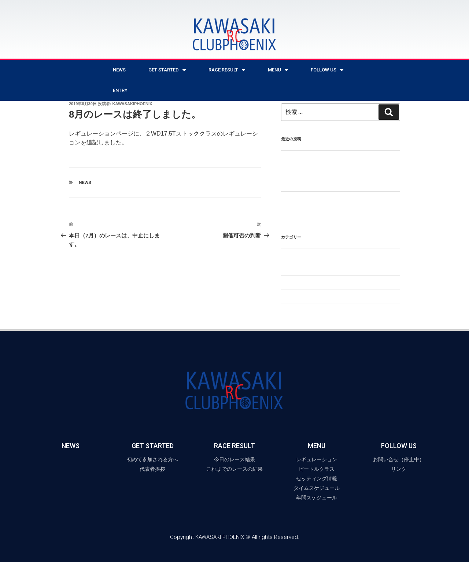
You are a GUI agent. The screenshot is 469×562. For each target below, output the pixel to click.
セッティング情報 (301, 269)
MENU (278, 70)
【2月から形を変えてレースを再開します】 (331, 171)
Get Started (167, 70)
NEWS (119, 70)
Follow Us (327, 70)
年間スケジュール (301, 296)
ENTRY (120, 90)
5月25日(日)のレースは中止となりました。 (330, 157)
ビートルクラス (299, 282)
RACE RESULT (226, 70)
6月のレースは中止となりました (318, 212)
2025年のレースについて (310, 185)
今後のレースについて (306, 198)
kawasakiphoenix (132, 103)
